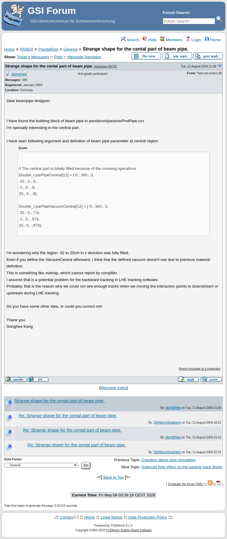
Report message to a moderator (199, 368)
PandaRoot (48, 49)
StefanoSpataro (167, 422)
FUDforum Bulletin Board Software (128, 530)
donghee (19, 74)
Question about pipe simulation (169, 460)
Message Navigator (84, 57)
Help (150, 40)
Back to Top (113, 477)
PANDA (26, 49)
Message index (113, 387)
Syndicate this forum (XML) (186, 484)
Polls (58, 57)
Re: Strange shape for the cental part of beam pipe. (68, 415)
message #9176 (105, 66)
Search (130, 40)
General (70, 49)
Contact (67, 517)
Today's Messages (33, 57)
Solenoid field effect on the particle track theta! (182, 467)
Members (171, 40)
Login (193, 40)
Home (213, 40)
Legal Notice (111, 517)
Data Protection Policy (147, 517)
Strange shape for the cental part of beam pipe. (49, 66)
